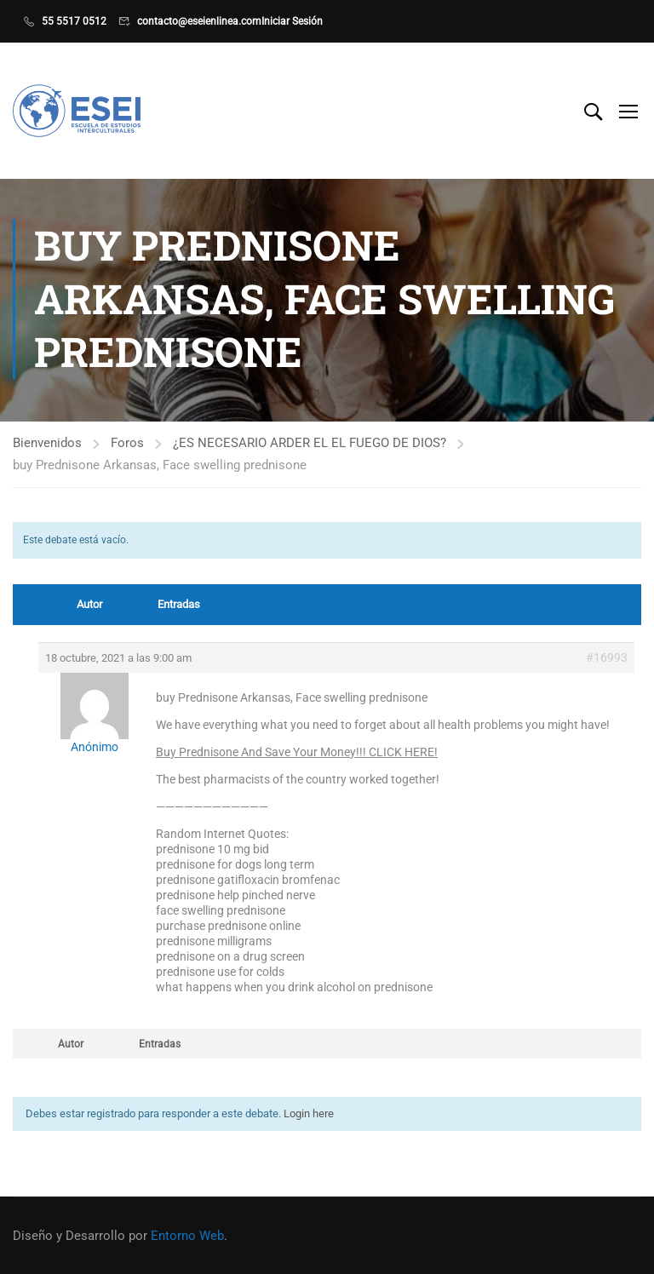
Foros (127, 444)
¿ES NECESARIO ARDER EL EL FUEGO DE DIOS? (309, 444)
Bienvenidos (47, 444)
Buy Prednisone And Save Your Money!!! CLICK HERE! (297, 753)
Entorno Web (187, 1235)
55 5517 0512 (74, 21)
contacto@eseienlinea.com (199, 21)
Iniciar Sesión (292, 21)
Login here (309, 1115)
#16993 (607, 659)
